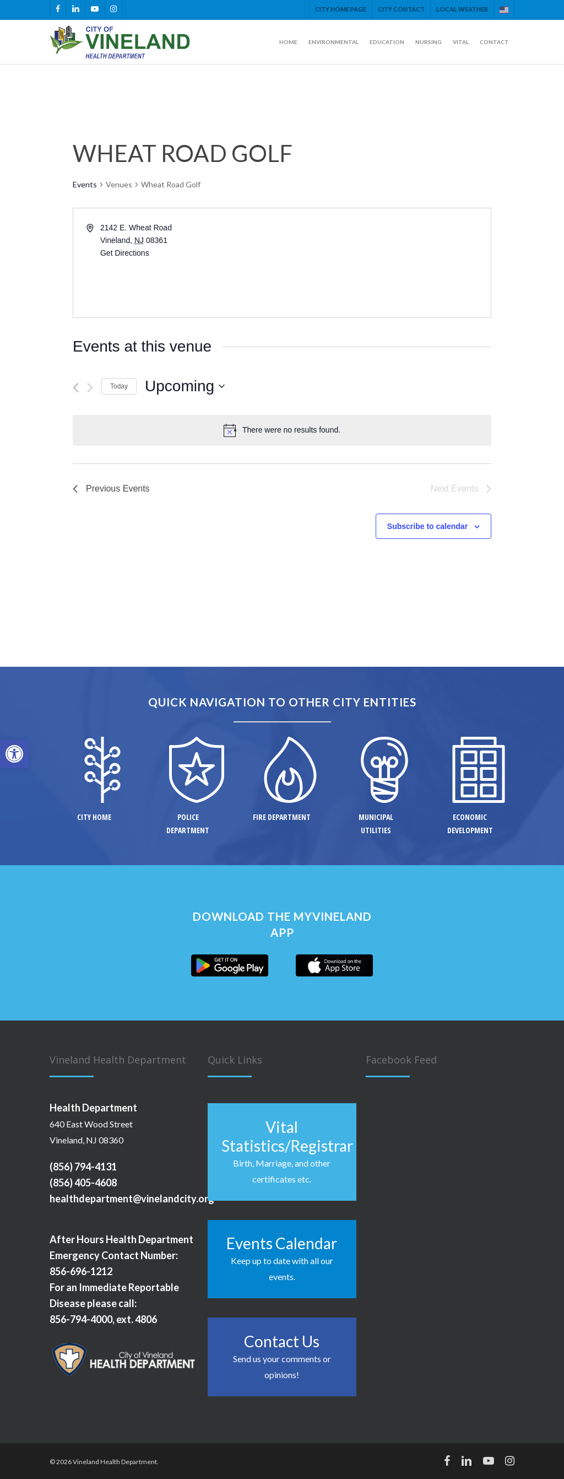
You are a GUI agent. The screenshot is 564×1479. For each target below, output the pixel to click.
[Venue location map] (386, 263)
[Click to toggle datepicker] (185, 386)
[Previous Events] (76, 387)
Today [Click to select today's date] (119, 386)
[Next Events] (90, 387)
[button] (14, 754)
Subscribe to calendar (427, 526)
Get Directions (124, 253)
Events (85, 184)
